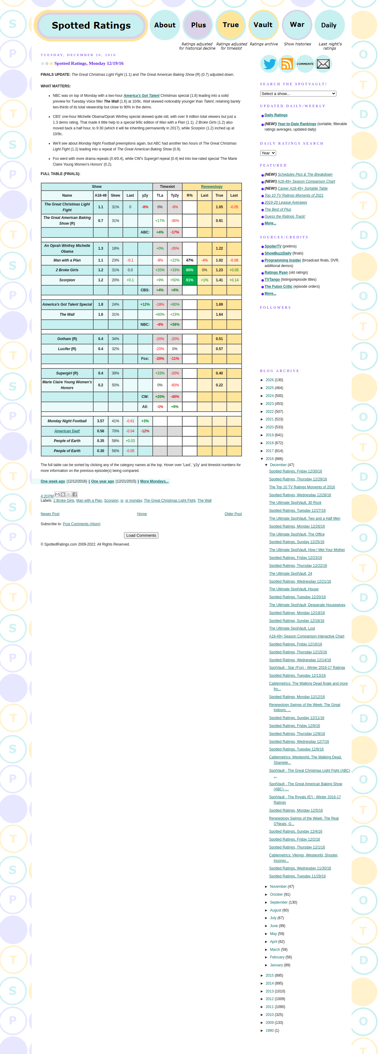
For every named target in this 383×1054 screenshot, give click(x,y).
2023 (270, 404)
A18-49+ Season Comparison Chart (306, 181)
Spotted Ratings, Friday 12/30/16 (295, 471)
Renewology (211, 186)
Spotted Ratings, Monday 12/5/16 (296, 810)
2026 (270, 380)
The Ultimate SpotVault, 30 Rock (295, 503)
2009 (270, 1023)
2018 (270, 443)
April (274, 942)
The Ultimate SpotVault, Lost (292, 628)
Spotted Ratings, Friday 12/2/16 (294, 839)
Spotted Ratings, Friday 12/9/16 (294, 726)
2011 (270, 1007)
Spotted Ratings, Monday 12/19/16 (89, 63)
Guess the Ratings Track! (285, 216)
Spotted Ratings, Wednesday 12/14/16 (300, 660)
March (275, 949)
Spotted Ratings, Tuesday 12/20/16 (297, 597)
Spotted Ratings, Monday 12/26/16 (297, 526)
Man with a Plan (89, 500)
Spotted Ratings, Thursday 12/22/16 (298, 566)
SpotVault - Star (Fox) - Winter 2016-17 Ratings (307, 668)
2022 (270, 411)
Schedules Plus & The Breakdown (305, 174)
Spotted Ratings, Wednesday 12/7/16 (299, 742)
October (277, 894)
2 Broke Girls (63, 500)
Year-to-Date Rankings (297, 124)
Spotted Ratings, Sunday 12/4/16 (295, 831)
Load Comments (141, 535)
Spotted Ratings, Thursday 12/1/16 (297, 847)
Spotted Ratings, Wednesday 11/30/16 (300, 868)
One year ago (102, 481)
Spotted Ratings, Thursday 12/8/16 (297, 734)
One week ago (53, 481)
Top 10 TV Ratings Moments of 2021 (294, 195)
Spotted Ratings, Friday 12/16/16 (295, 644)
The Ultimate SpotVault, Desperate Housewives (307, 605)
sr (121, 500)
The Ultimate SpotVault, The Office (296, 534)
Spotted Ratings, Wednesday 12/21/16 (300, 581)
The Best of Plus (278, 209)
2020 (270, 427)
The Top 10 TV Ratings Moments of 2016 (302, 487)
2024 (270, 396)
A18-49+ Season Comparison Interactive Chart (306, 636)
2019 (270, 435)
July (273, 918)
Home (142, 514)
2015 (270, 975)
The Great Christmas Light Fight (169, 500)
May (274, 934)
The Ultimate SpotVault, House (293, 589)
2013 (270, 991)
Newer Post (50, 514)
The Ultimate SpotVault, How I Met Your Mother (307, 550)
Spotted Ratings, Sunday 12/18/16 (296, 621)
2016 (270, 459)
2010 (270, 1015)
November (279, 886)
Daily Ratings (276, 115)
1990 (270, 1030)
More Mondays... (154, 481)
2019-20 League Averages (286, 202)
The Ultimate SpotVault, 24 (290, 573)
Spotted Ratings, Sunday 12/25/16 (296, 542)
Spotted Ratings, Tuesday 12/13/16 (297, 675)
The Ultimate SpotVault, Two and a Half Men (304, 518)
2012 (270, 999)
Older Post (233, 514)
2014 (270, 983)
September (279, 902)
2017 (270, 451)
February (277, 957)
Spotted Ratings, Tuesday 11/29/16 (297, 876)
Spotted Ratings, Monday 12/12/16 (297, 697)
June (274, 926)
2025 (270, 388)
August (276, 910)
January (277, 965)
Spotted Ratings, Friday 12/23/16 (295, 558)
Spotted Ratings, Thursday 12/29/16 (298, 479)
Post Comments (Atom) (82, 524)
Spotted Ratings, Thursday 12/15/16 (298, 652)
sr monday (133, 500)
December (279, 465)
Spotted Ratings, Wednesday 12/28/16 (300, 495)
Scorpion (111, 500)
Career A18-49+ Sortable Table (303, 188)
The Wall (204, 500)
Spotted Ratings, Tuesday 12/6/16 (296, 749)
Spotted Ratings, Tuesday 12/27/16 (297, 510)
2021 (270, 419)
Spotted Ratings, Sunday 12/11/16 (296, 718)
